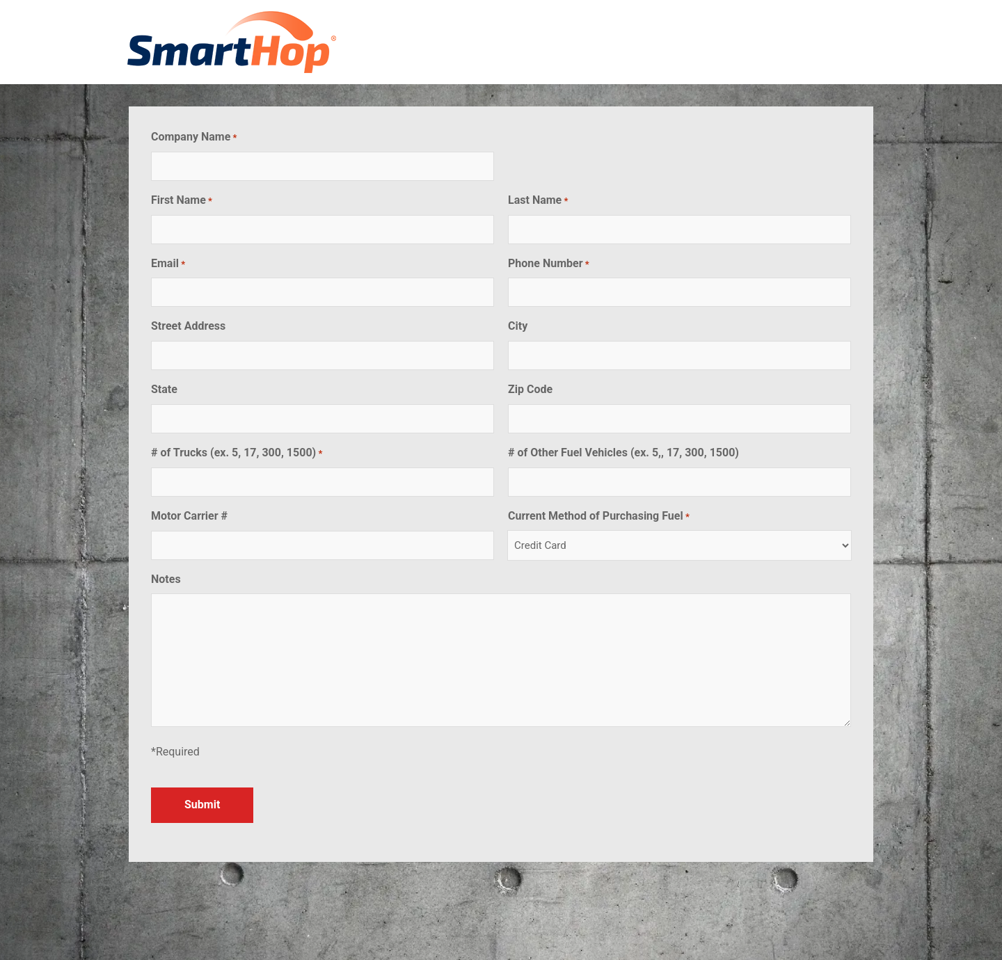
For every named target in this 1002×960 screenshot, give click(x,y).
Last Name (538, 200)
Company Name (194, 137)
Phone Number (548, 264)
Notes (166, 579)
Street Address (188, 326)
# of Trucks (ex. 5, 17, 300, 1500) (236, 453)
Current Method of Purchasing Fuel (599, 516)
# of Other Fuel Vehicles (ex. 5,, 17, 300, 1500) (623, 452)
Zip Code (530, 389)
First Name (181, 200)
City (517, 326)
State (164, 389)
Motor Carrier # (189, 515)
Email (168, 264)
